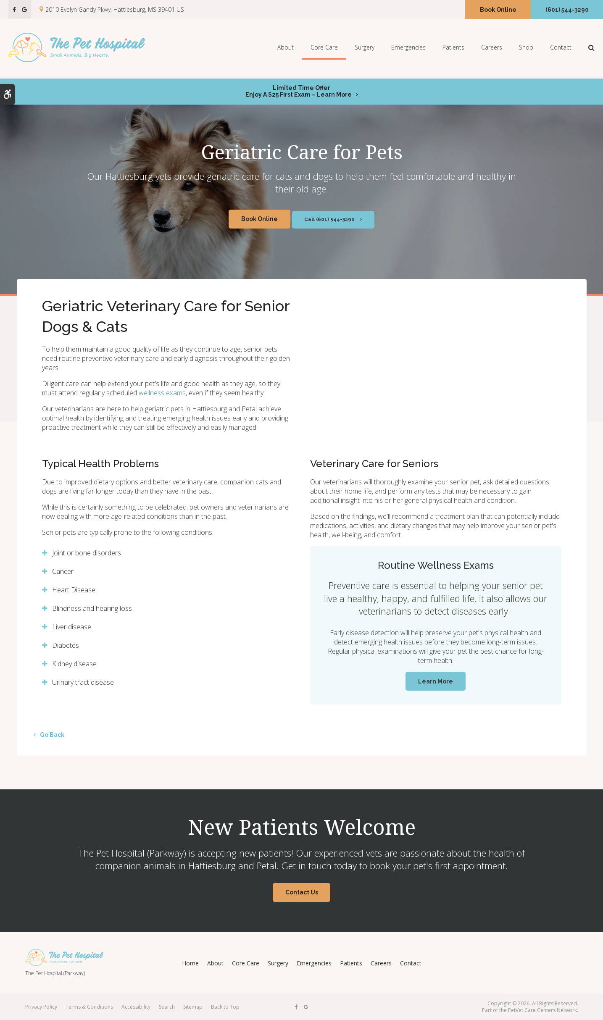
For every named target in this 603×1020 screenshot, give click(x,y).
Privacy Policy (41, 1006)
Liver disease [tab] (71, 626)
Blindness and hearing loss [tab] (92, 608)
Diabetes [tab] (65, 645)
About (285, 49)
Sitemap (193, 1006)
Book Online (498, 9)
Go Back (52, 734)
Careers (491, 49)
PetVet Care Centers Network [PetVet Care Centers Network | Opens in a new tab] (542, 1010)
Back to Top (225, 1006)
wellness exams (162, 392)
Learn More (435, 681)
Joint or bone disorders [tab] (86, 552)
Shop (526, 49)
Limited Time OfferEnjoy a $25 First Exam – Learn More (298, 91)
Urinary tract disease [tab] (83, 682)
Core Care (324, 49)
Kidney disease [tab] (74, 663)
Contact (560, 49)
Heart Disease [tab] (73, 589)
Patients (453, 49)
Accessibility (135, 1006)
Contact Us (301, 892)
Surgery (364, 49)
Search (167, 1006)
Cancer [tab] (63, 571)
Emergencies (408, 49)
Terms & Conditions (89, 1006)
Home (190, 963)
